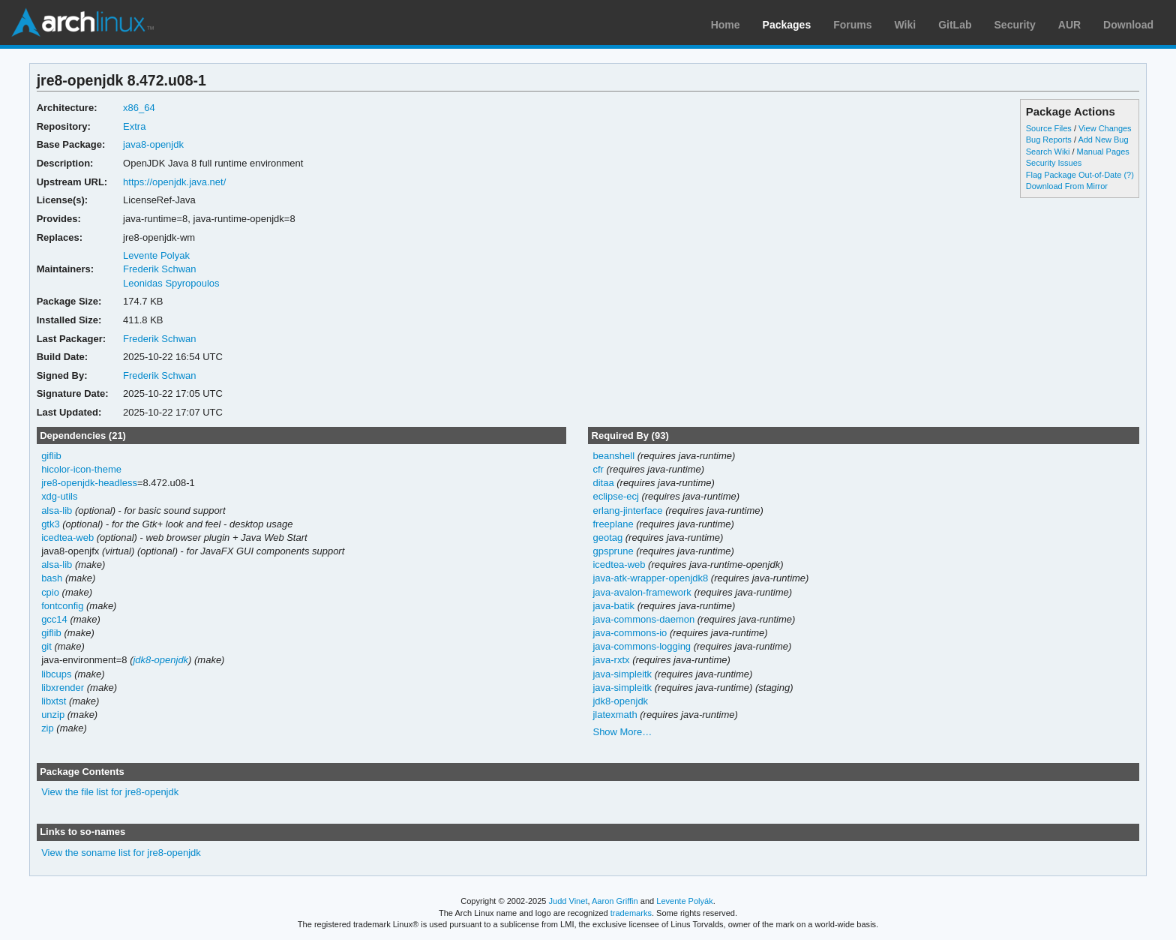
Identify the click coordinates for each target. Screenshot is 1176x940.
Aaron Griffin (615, 900)
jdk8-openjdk (160, 659)
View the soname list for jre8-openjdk (121, 852)
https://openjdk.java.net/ (174, 182)
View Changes (1105, 128)
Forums (852, 25)
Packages (787, 25)
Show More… (622, 731)
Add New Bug (1103, 139)
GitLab (954, 25)
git (46, 646)
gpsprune (612, 551)
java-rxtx (610, 659)
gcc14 (54, 619)
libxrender (62, 687)
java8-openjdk (153, 144)
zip (47, 728)
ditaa (603, 482)
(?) (1128, 174)
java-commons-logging (641, 646)
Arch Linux (82, 23)
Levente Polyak (156, 255)
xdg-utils (59, 496)
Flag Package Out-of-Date (1074, 174)
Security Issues (1054, 162)
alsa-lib (56, 510)
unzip (52, 714)
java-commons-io (629, 632)
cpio (50, 592)
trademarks (631, 912)
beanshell (613, 455)
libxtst (53, 701)
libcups (56, 674)
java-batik (613, 605)
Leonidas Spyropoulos (171, 283)
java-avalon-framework (641, 592)
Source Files (1049, 128)
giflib (51, 455)
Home (725, 25)
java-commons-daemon (643, 619)
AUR (1069, 25)
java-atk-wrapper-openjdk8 (650, 578)
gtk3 (50, 524)
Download (1128, 25)
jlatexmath (614, 714)
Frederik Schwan (159, 269)
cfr (597, 469)
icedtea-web (67, 537)
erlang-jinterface (627, 510)
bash (51, 578)
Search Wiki (1048, 151)
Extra (134, 126)
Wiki (905, 25)
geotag (607, 537)
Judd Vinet (568, 900)
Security (1015, 25)
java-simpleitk (622, 674)
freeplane (612, 524)
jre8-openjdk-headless (89, 482)
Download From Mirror (1067, 186)
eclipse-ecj (615, 496)
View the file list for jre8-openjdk (109, 791)
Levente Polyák (684, 900)
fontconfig (62, 605)
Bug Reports (1049, 139)
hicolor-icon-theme (81, 469)
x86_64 (139, 107)
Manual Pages (1103, 151)
